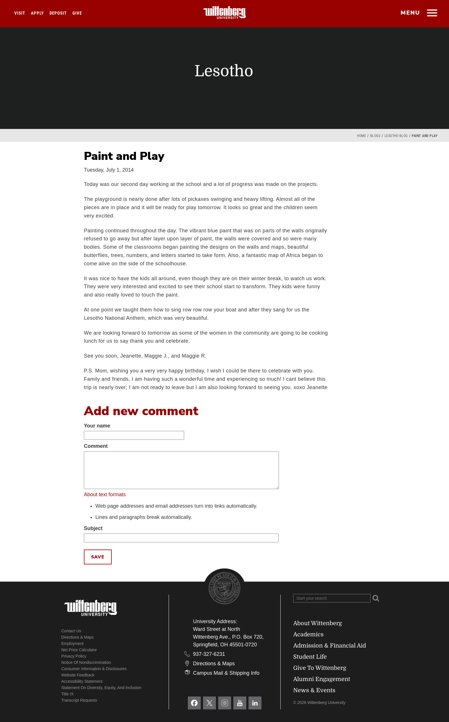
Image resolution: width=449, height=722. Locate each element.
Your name (97, 426)
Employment (72, 643)
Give (77, 13)
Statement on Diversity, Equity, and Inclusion (101, 687)
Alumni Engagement (321, 679)
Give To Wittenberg (319, 668)
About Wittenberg (317, 623)
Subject (93, 528)
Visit (19, 13)
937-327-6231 (209, 654)
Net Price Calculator (79, 650)
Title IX (67, 694)
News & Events (314, 690)
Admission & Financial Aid (329, 645)
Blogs (375, 136)
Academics (308, 634)
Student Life (310, 657)
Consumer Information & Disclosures (94, 668)
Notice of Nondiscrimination (86, 662)
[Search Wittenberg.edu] (332, 598)
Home (361, 136)
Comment (96, 446)
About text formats (105, 494)
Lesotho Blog (396, 136)
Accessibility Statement (82, 681)
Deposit (58, 13)
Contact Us (71, 631)
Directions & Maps (77, 637)
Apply (37, 13)
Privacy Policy (73, 656)
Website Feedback (77, 675)
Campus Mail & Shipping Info (226, 673)
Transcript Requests (79, 700)
